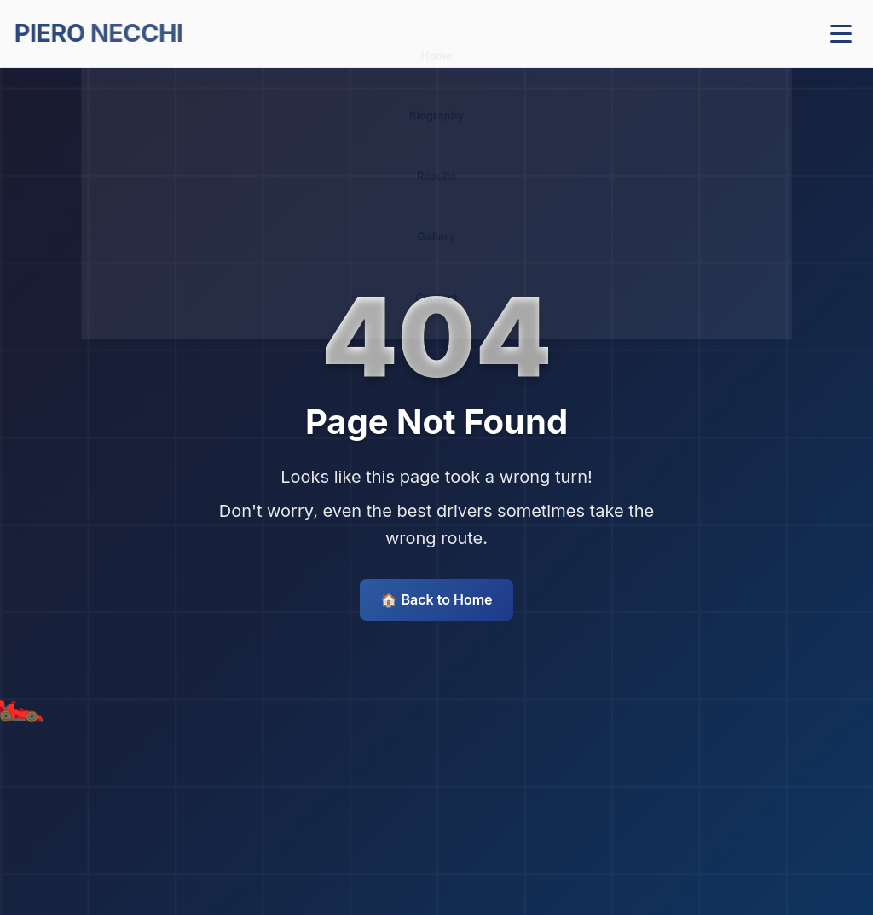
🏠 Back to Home (436, 599)
